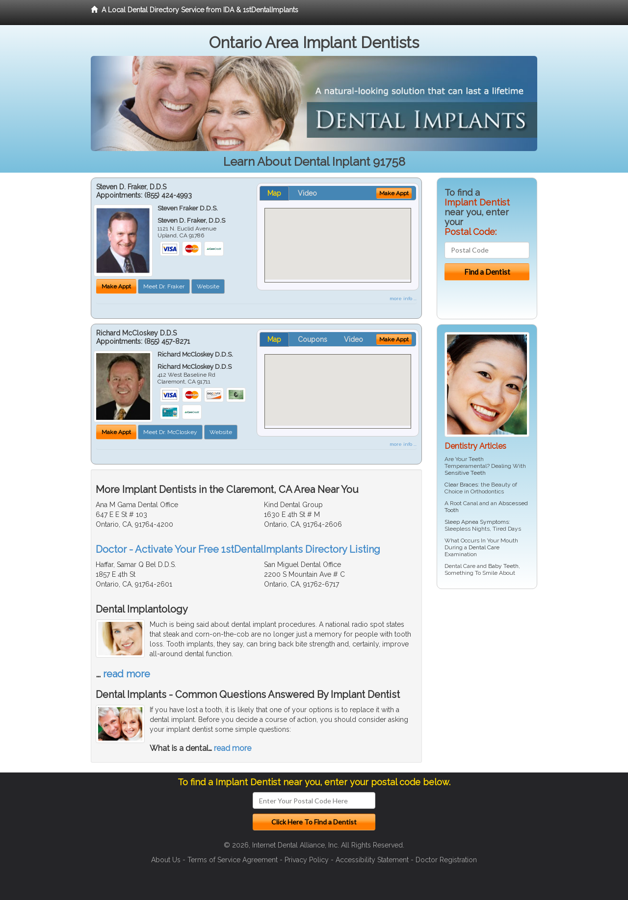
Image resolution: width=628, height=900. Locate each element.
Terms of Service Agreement (232, 860)
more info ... (403, 298)
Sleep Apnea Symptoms (477, 521)
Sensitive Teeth (465, 472)
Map (274, 193)
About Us (166, 860)
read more (126, 674)
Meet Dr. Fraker (163, 286)
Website (208, 286)
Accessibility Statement (372, 860)
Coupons (312, 339)
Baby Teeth (503, 566)
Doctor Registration (446, 860)
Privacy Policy (307, 860)
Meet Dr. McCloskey (170, 432)
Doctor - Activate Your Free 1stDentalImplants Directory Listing (238, 549)
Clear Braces (461, 484)
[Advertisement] (487, 672)
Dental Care (484, 547)
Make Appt (116, 286)
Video (307, 193)
